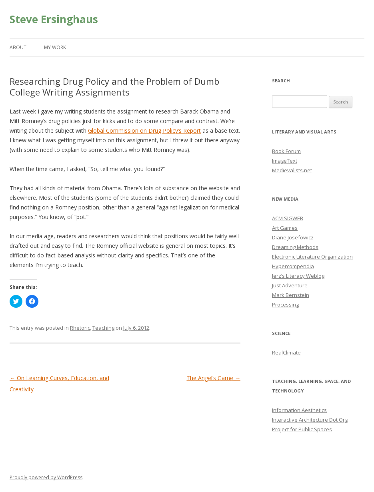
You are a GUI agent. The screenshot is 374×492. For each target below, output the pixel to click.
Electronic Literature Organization (312, 256)
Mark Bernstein (290, 295)
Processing (285, 304)
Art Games (285, 227)
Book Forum (286, 151)
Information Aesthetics (299, 410)
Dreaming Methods (295, 247)
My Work (55, 47)
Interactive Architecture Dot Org (310, 419)
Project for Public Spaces (302, 429)
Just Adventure (290, 285)
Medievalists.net (292, 170)
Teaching (103, 327)
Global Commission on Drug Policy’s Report (144, 130)
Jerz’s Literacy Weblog (298, 275)
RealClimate (286, 352)
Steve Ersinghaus (54, 19)
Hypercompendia (293, 266)
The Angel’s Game (213, 378)
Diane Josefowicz (293, 237)
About (18, 47)
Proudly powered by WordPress (46, 477)
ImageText (284, 160)
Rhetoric (80, 327)
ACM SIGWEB (287, 218)
